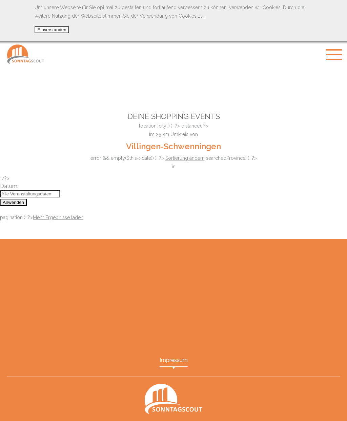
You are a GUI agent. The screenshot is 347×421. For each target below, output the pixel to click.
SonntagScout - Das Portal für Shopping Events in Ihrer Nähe (25, 54)
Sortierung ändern (185, 158)
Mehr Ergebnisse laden (58, 217)
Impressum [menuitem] (174, 360)
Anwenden (13, 202)
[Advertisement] (173, 85)
